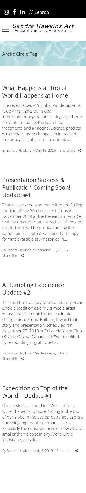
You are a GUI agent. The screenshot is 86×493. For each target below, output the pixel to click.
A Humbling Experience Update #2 (33, 288)
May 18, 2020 (45, 150)
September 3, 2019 (50, 353)
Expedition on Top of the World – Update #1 (35, 391)
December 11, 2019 (50, 250)
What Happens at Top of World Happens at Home (35, 91)
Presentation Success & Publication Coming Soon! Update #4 (36, 187)
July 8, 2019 (44, 450)
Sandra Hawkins (19, 150)
